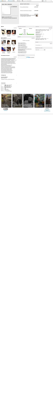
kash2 (12, 62)
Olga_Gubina (5, 61)
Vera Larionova (9, 45)
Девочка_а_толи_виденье (5, 66)
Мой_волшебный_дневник (8, 68)
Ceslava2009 (3, 45)
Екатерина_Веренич (12, 66)
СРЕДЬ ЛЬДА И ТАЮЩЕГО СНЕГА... (41, 38)
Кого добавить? (8, 38)
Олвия (11, 69)
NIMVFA (2, 61)
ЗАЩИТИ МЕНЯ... (38, 31)
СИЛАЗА (11, 70)
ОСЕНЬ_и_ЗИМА (7, 79)
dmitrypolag (6, 62)
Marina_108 (6, 60)
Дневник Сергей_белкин (24, 14)
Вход (14, 0)
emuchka (14, 35)
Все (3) (37, 5)
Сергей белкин (11, 6)
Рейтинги (19, 0)
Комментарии (9, 4)
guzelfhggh (9, 62)
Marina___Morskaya (11, 60)
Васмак (14, 45)
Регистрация (10, 0)
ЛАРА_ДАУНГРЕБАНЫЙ (11, 67)
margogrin (2, 63)
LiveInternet (3, 1)
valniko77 (11, 63)
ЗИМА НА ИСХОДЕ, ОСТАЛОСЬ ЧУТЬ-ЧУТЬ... (43, 29)
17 (34, 10)
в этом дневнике (31, 57)
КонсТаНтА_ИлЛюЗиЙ (4, 67)
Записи (3, 4)
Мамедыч (2, 68)
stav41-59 (5, 63)
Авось (24, 0)
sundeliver (8, 63)
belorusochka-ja (10, 61)
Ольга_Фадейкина (3, 70)
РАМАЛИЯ (8, 70)
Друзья (6, 4)
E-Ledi (4, 35)
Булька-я (14, 63)
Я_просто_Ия (7, 72)
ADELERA (13, 59)
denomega (2, 62)
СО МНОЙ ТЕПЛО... (39, 36)
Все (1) (51, 43)
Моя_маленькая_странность (5, 69)
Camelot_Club (12, 79)
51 (34, 14)
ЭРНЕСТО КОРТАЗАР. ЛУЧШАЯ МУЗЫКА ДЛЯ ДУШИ (25, 11)
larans (14, 62)
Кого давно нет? (3, 38)
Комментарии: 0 (24, 50)
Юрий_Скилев (3, 72)
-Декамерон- (3, 79)
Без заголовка (38, 45)
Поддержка (42, 0)
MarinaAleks (3, 60)
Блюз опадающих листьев (22, 51)
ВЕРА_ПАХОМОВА (4, 64)
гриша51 (11, 72)
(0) (50, 29)
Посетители (8, 90)
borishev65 (13, 61)
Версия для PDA (47, 109)
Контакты (47, 110)
